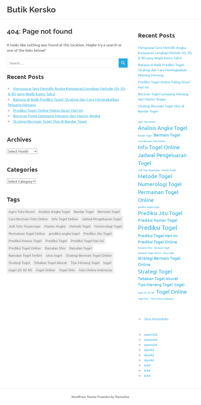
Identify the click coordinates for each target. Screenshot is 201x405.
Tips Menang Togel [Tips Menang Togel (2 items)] (85, 262)
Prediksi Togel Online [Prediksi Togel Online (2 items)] (25, 248)
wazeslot (150, 334)
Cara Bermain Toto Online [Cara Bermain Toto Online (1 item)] (28, 219)
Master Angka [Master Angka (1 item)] (54, 226)
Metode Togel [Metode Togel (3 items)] (80, 226)
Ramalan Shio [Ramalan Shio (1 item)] (55, 248)
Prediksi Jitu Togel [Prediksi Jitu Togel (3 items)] (97, 233)
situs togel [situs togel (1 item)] (54, 255)
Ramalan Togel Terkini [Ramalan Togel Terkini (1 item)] (25, 255)
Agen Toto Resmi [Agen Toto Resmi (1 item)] (22, 211)
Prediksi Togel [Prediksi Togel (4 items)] (56, 240)
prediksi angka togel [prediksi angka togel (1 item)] (64, 233)
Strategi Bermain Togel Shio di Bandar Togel (50, 121)
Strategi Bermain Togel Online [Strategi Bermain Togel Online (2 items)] (89, 255)
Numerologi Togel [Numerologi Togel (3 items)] (108, 226)
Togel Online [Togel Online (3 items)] (45, 270)
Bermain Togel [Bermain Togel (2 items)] (109, 211)
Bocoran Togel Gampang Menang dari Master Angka (56, 115)
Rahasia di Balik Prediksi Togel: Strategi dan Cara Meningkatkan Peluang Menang (162, 69)
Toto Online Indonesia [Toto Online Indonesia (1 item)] (95, 270)
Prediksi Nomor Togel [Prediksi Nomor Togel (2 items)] (25, 240)
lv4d (147, 365)
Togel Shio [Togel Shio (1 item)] (67, 270)
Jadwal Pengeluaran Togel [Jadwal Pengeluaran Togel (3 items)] (101, 219)
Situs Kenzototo (156, 319)
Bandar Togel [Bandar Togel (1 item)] (84, 211)
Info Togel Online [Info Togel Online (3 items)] (65, 219)
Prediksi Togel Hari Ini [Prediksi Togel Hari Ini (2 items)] (87, 240)
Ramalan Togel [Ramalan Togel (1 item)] (80, 248)
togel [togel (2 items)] (107, 262)
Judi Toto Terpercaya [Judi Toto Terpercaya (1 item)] (24, 226)
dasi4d (149, 349)
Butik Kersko (31, 9)
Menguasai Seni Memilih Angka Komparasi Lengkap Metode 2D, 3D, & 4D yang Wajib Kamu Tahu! (165, 52)
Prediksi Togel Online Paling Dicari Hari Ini (48, 110)
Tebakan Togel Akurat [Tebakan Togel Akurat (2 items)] (50, 262)
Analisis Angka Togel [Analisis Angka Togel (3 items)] (54, 211)
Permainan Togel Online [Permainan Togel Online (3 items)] (27, 233)
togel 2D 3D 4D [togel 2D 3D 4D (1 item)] (20, 270)
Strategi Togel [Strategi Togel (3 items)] (19, 262)
